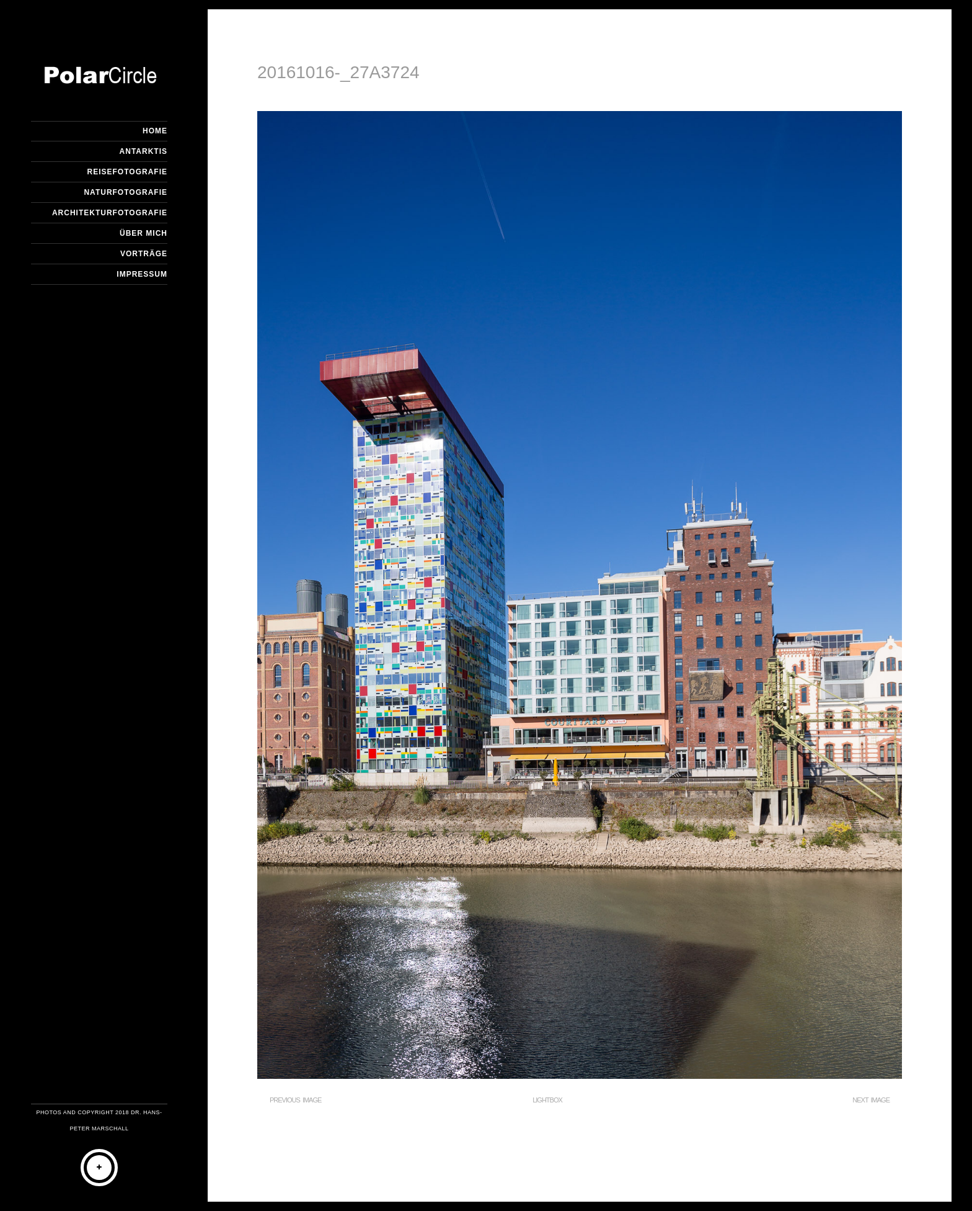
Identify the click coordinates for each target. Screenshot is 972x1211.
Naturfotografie (125, 192)
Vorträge (143, 253)
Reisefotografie (127, 172)
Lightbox (547, 1100)
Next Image (871, 1100)
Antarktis (143, 151)
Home (155, 131)
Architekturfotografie (109, 212)
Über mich (143, 233)
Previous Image (295, 1100)
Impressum (142, 274)
